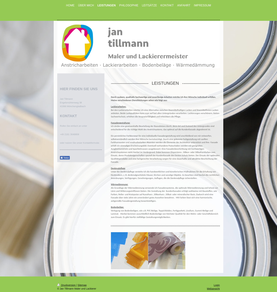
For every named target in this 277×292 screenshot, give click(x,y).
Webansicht (213, 283)
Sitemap (82, 279)
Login (217, 279)
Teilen (65, 158)
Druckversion (66, 279)
